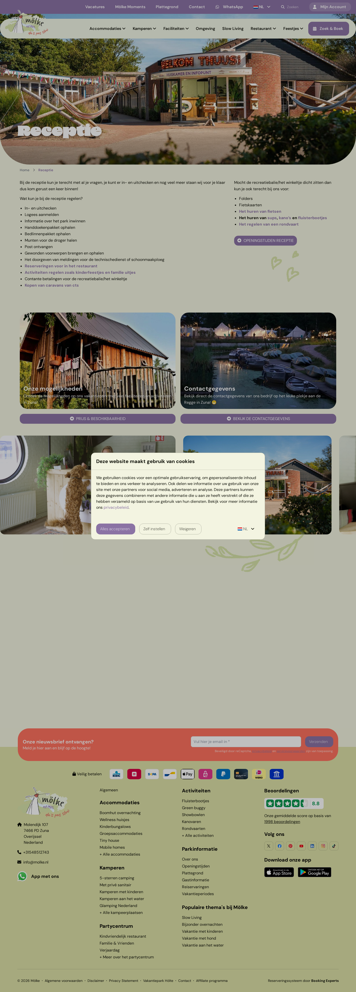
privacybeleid (116, 507)
